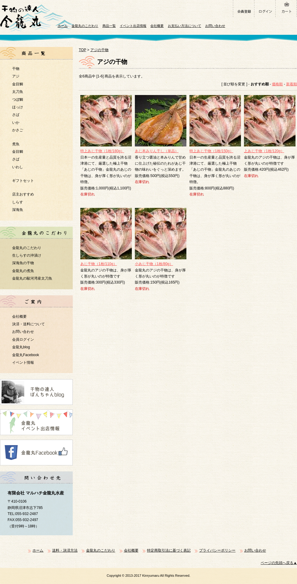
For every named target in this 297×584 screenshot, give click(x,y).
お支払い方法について (184, 26)
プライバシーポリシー (217, 550)
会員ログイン (23, 339)
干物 (15, 69)
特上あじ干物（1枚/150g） (211, 151)
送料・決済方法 (65, 550)
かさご (17, 130)
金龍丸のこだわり (85, 26)
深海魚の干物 (23, 263)
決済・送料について (28, 324)
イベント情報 (23, 362)
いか (15, 122)
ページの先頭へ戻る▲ (279, 563)
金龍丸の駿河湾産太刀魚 (32, 278)
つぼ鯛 (17, 99)
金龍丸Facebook (25, 355)
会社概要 (157, 26)
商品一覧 (109, 26)
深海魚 (17, 210)
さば (15, 115)
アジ (15, 76)
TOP (82, 50)
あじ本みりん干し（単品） (157, 151)
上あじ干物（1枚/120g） (264, 151)
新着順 (291, 84)
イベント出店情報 (133, 26)
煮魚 (15, 144)
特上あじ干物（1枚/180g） (102, 151)
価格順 (277, 84)
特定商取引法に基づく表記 (169, 550)
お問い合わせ (215, 26)
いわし (17, 167)
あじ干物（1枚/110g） (98, 264)
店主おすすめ (23, 194)
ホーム (63, 26)
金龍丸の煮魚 (23, 271)
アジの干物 (99, 50)
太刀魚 (17, 92)
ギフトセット (23, 181)
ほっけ (17, 107)
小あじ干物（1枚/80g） (154, 264)
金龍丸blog (21, 347)
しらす (17, 202)
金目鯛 (17, 84)
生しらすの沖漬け (26, 255)
